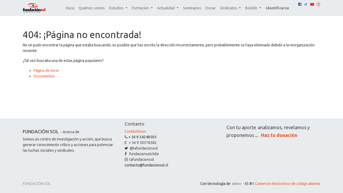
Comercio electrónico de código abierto (287, 183)
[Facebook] (300, 4)
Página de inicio (46, 70)
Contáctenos (135, 131)
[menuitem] (70, 8)
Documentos (44, 76)
